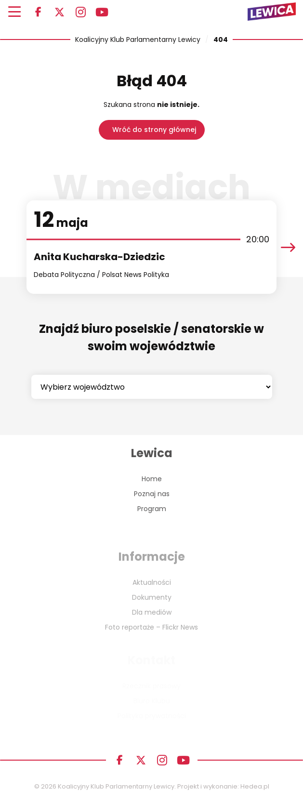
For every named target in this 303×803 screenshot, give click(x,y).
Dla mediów (151, 612)
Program (151, 508)
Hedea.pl (254, 786)
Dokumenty (151, 597)
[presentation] (288, 247)
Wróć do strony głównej (154, 129)
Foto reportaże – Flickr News (151, 627)
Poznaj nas (152, 494)
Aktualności (151, 582)
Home (152, 479)
